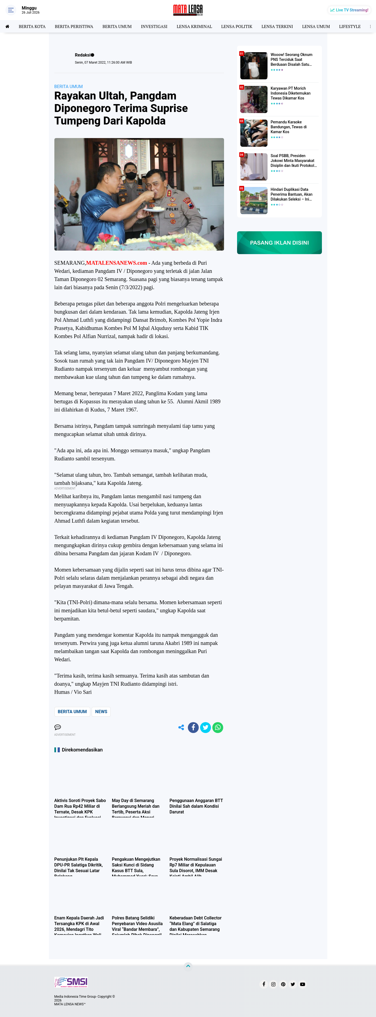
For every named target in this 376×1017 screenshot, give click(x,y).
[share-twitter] (205, 727)
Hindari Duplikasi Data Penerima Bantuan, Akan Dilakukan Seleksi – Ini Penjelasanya (292, 194)
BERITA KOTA (32, 26)
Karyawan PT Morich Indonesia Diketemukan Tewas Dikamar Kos (291, 93)
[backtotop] (188, 967)
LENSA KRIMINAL (194, 26)
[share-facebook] (193, 727)
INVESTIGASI (154, 26)
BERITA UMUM (117, 26)
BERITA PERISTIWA (74, 26)
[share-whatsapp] (217, 727)
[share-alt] (181, 727)
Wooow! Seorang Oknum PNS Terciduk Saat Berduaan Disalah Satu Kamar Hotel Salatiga (292, 59)
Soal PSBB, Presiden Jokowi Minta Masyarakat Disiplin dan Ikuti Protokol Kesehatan (293, 161)
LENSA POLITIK (236, 26)
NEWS (101, 711)
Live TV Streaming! (352, 10)
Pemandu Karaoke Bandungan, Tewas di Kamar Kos (289, 127)
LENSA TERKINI (277, 26)
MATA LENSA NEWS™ (70, 1004)
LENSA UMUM (316, 26)
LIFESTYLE (350, 26)
